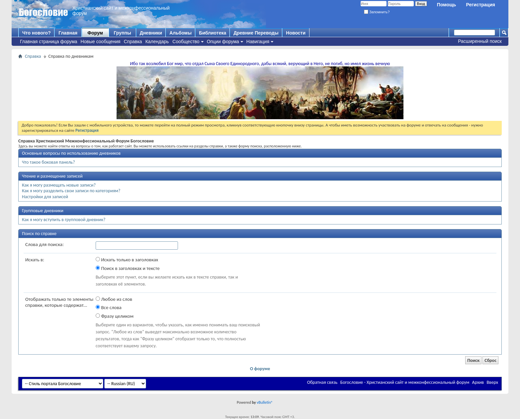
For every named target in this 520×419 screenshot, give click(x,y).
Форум (95, 33)
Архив (478, 382)
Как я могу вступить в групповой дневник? (63, 219)
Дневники (151, 33)
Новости (295, 33)
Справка (133, 41)
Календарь (157, 41)
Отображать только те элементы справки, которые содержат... (59, 302)
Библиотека (212, 33)
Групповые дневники (42, 210)
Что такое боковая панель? (48, 162)
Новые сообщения (101, 41)
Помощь (446, 4)
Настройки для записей (45, 197)
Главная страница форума (48, 41)
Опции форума (223, 41)
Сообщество (185, 41)
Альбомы (180, 33)
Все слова (109, 307)
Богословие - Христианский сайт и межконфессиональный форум (405, 382)
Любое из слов (114, 299)
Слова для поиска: (44, 244)
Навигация (257, 41)
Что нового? (36, 33)
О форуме (260, 369)
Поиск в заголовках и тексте (128, 268)
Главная (67, 33)
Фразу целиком (114, 316)
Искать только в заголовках (127, 260)
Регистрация (480, 4)
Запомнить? (377, 12)
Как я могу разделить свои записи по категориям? (71, 191)
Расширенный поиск (480, 41)
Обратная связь (322, 382)
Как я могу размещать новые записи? (59, 185)
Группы (122, 33)
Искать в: (34, 260)
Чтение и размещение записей (52, 176)
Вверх (492, 382)
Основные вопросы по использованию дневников (71, 153)
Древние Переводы (255, 33)
